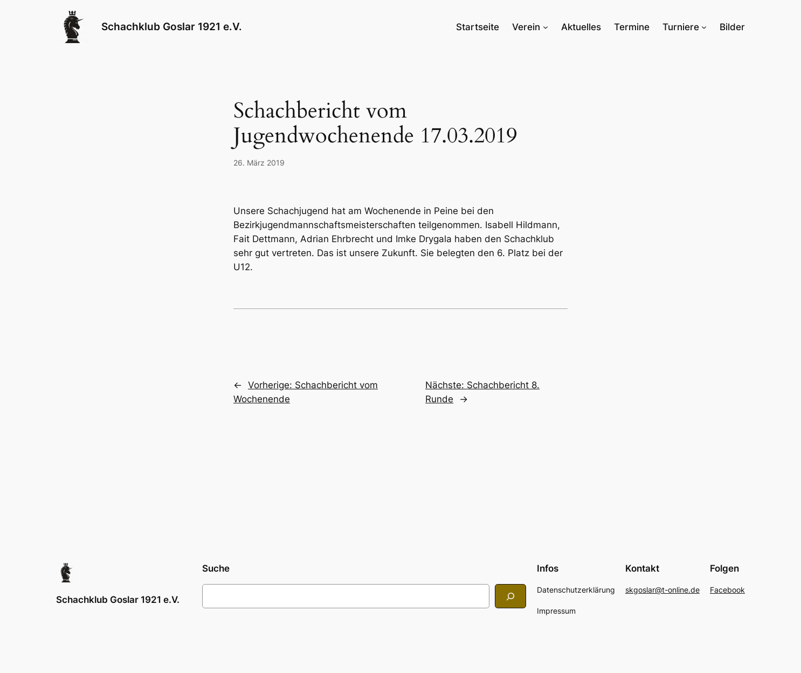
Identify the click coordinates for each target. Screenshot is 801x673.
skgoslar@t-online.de (662, 589)
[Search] (510, 596)
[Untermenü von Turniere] (704, 27)
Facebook (727, 589)
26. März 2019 (259, 162)
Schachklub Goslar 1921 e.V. (171, 26)
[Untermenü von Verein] (545, 27)
